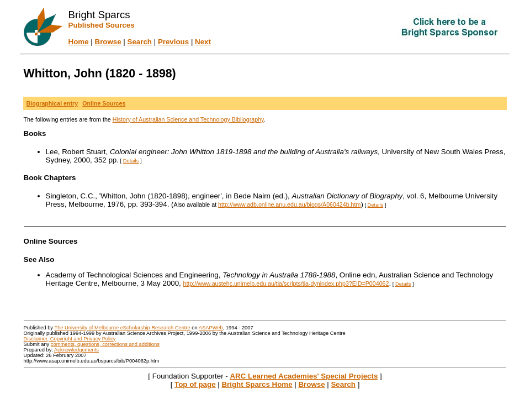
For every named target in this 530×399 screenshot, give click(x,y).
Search (140, 42)
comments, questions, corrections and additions (105, 344)
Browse (108, 42)
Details (131, 161)
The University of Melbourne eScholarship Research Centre (122, 327)
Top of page (195, 384)
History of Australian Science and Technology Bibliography (188, 119)
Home (78, 42)
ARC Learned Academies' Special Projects (304, 376)
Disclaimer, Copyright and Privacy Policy (70, 339)
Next (203, 42)
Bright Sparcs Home (256, 384)
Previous (173, 42)
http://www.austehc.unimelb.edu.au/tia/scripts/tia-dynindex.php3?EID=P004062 (286, 283)
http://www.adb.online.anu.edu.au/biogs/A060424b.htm (289, 204)
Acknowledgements (76, 350)
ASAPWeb (211, 327)
